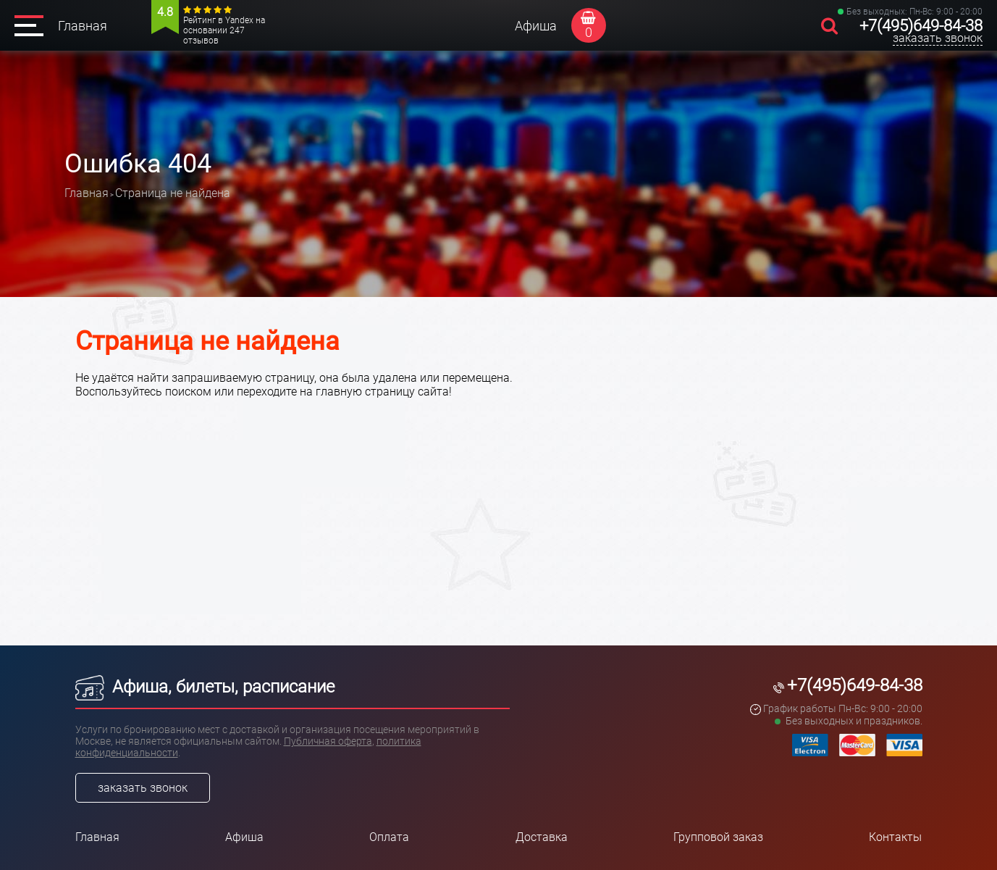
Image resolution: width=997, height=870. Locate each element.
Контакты (895, 837)
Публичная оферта (328, 741)
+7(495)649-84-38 (921, 26)
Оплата (389, 837)
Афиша (536, 25)
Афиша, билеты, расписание (205, 687)
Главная (82, 25)
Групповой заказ (718, 837)
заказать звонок (938, 38)
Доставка (542, 837)
